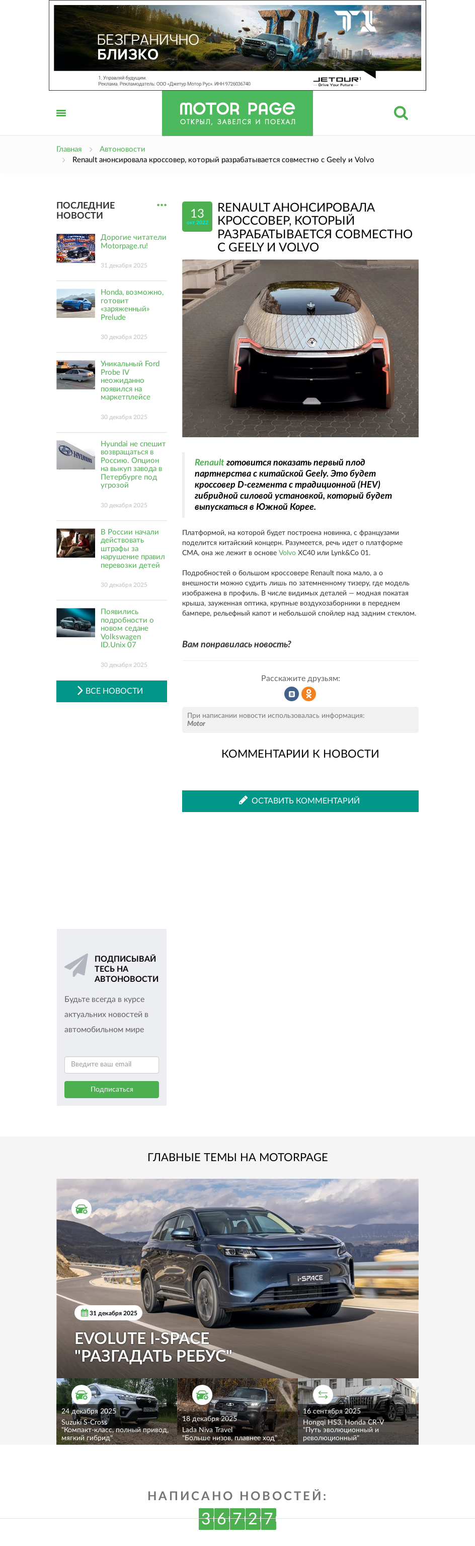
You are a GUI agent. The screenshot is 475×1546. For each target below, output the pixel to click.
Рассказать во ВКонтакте (291, 694)
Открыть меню (61, 124)
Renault (209, 462)
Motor (196, 723)
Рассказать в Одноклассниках (308, 694)
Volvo (287, 553)
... (161, 205)
